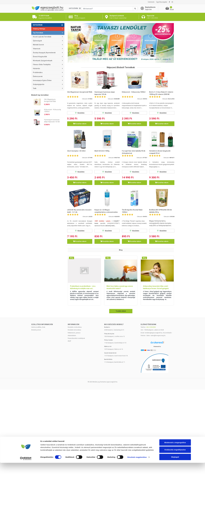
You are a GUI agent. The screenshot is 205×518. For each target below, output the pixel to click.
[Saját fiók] (149, 8)
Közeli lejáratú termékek (42, 37)
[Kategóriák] (75, 8)
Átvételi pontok (36, 330)
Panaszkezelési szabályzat (76, 338)
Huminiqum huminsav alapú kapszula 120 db (52, 121)
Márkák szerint (38, 45)
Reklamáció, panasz (74, 333)
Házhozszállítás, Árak (38, 327)
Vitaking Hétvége (39, 29)
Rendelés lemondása (74, 330)
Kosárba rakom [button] (79, 124)
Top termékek (38, 33)
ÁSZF (69, 341)
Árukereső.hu (157, 346)
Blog (71, 258)
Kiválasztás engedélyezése (175, 505)
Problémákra (37, 72)
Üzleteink (151, 2)
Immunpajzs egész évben (42, 80)
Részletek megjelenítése (137, 512)
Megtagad (175, 512)
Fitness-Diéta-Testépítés (42, 64)
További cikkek (121, 311)
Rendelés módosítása (75, 327)
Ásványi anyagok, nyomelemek (44, 52)
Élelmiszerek (37, 76)
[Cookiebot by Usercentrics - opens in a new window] (25, 513)
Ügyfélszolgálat (161, 2)
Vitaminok (36, 49)
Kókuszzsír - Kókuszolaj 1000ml (52, 110)
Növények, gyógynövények (42, 60)
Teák (34, 88)
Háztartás (36, 68)
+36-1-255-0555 (151, 327)
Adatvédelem (72, 335)
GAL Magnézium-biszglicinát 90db (50, 100)
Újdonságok (37, 41)
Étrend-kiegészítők (40, 56)
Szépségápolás (38, 84)
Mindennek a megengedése (175, 498)
